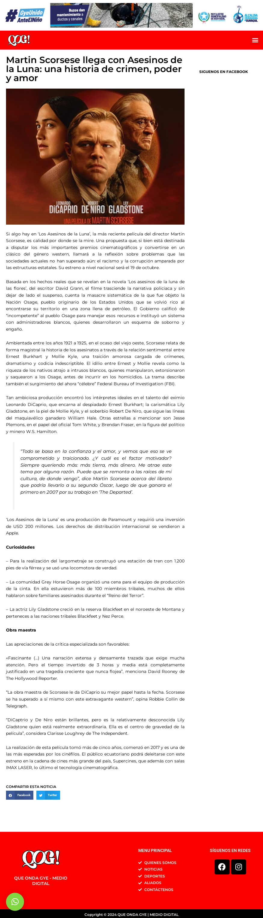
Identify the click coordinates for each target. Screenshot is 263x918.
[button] (255, 40)
